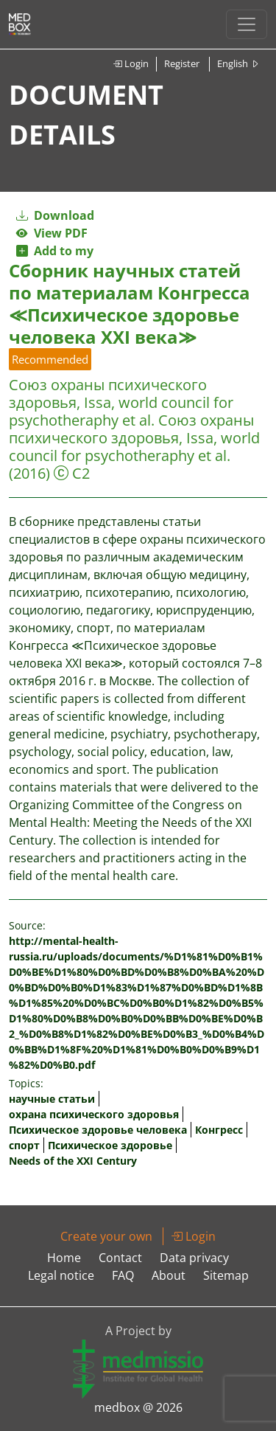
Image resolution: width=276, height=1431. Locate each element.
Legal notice (61, 1275)
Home (64, 1258)
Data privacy (194, 1258)
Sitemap (226, 1275)
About (168, 1275)
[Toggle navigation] (246, 24)
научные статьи (52, 1099)
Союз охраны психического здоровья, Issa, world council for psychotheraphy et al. (121, 402)
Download (55, 215)
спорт (24, 1145)
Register (181, 63)
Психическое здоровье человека (98, 1130)
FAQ (123, 1275)
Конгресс (219, 1130)
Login (131, 63)
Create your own (106, 1236)
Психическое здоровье (110, 1145)
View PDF (52, 233)
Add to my (54, 251)
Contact (120, 1258)
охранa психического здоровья (94, 1114)
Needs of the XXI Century (73, 1161)
